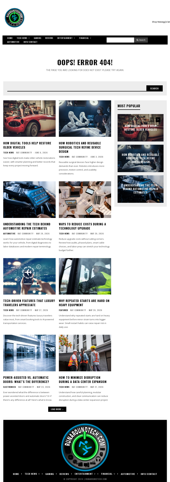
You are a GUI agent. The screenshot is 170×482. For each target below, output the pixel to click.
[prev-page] (152, 120)
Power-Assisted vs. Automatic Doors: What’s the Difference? (26, 378)
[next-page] (158, 120)
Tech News (8, 153)
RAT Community (24, 152)
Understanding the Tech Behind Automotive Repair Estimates (26, 225)
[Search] (141, 40)
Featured (63, 309)
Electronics (9, 386)
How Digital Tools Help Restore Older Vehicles (27, 145)
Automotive (9, 233)
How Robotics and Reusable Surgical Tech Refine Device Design (80, 147)
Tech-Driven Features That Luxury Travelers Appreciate (29, 302)
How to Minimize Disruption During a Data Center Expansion (83, 378)
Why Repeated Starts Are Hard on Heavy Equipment (84, 302)
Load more (57, 408)
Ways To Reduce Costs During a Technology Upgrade (82, 225)
